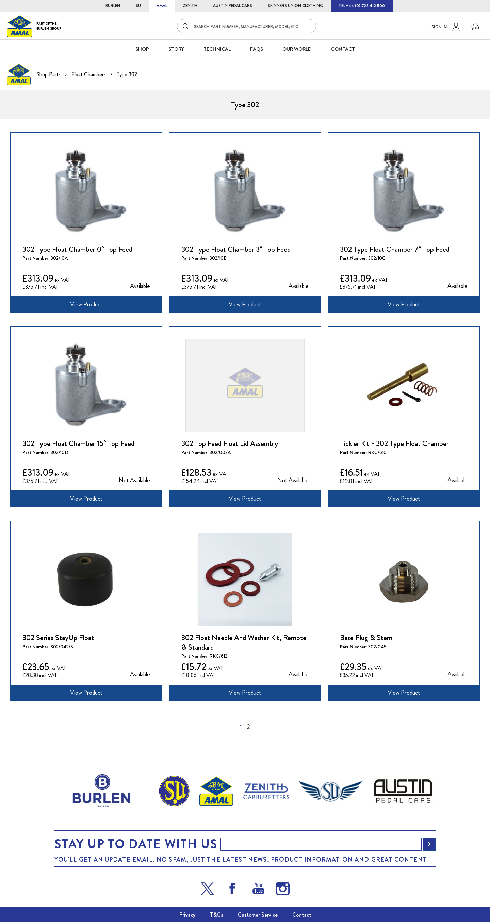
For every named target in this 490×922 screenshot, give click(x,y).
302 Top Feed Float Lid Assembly (229, 443)
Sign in (439, 27)
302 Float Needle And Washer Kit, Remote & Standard (243, 642)
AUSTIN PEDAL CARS (232, 6)
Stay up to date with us (135, 844)
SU (138, 6)
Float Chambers (89, 74)
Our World (297, 49)
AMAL (162, 6)
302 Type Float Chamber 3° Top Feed (236, 249)
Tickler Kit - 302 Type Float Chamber (394, 443)
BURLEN (112, 6)
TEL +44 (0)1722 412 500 (362, 6)
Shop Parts (49, 74)
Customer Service (258, 915)
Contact (301, 915)
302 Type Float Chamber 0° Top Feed (77, 249)
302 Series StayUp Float (58, 637)
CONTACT (343, 49)
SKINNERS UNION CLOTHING (295, 6)
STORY (176, 49)
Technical (217, 49)
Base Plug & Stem (366, 637)
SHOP (142, 49)
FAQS (256, 49)
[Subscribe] (429, 844)
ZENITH (190, 6)
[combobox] (246, 26)
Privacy (187, 915)
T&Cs (216, 915)
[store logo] (34, 26)
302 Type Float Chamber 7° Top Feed (395, 249)
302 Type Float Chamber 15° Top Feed (78, 443)
